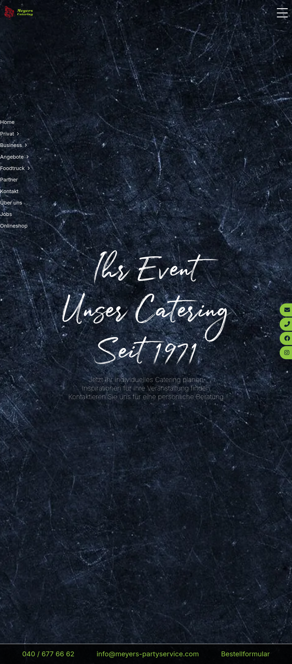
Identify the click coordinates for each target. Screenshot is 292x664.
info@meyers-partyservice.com (148, 654)
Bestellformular (245, 654)
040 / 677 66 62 (48, 654)
